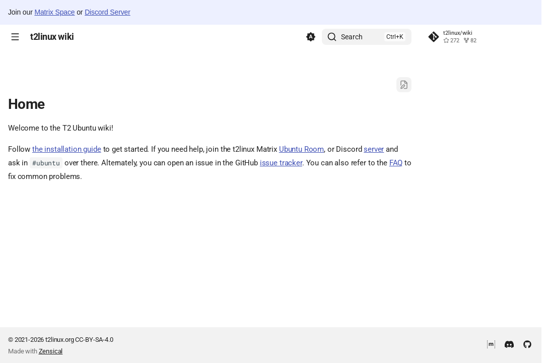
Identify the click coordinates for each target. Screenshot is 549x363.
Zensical (51, 351)
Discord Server (107, 12)
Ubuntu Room (301, 149)
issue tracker (281, 162)
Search (352, 37)
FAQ (396, 162)
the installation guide (66, 149)
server (374, 149)
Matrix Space (54, 12)
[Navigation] (15, 37)
